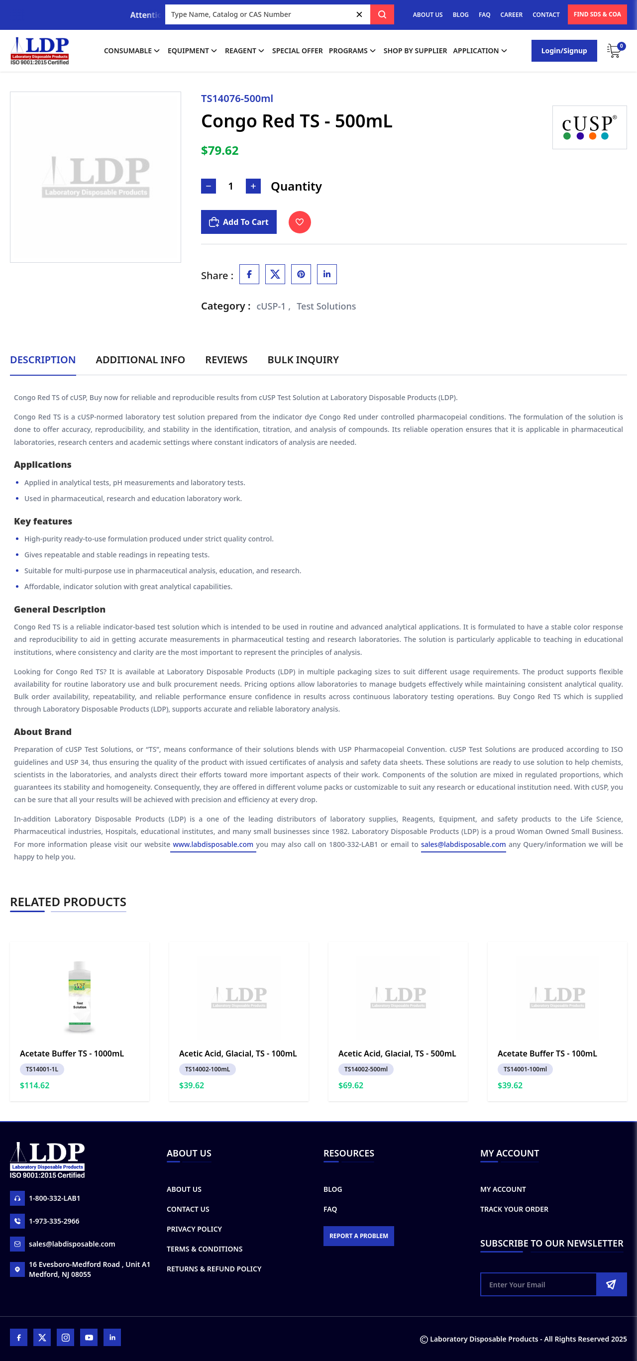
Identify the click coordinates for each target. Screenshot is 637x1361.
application (481, 51)
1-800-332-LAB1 (45, 1198)
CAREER (512, 14)
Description (43, 359)
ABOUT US (428, 14)
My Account (503, 1189)
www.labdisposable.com (213, 844)
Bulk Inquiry (303, 359)
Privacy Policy (194, 1229)
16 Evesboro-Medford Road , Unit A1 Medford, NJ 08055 (80, 1269)
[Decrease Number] (208, 186)
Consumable (133, 51)
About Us (184, 1189)
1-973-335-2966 (45, 1221)
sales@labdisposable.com (463, 844)
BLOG (461, 14)
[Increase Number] (253, 186)
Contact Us (188, 1209)
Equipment (193, 51)
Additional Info (141, 359)
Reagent (245, 51)
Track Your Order (514, 1209)
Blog (332, 1189)
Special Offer (297, 50)
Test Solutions (326, 306)
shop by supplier (415, 50)
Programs (353, 51)
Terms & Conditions (204, 1249)
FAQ (484, 14)
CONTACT (546, 14)
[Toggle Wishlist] (300, 222)
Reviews (226, 359)
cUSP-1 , (274, 306)
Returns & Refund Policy (214, 1268)
